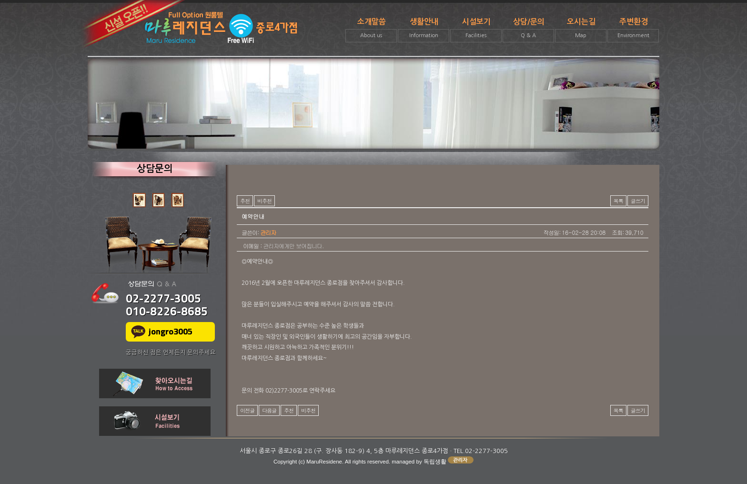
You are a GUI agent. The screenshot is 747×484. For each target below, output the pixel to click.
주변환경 (633, 30)
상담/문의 (528, 30)
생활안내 (423, 30)
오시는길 (580, 30)
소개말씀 (371, 30)
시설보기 (476, 30)
